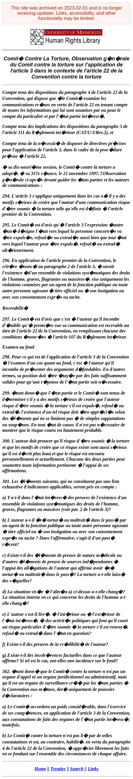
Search (76, 768)
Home (40, 768)
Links (93, 768)
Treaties (58, 768)
